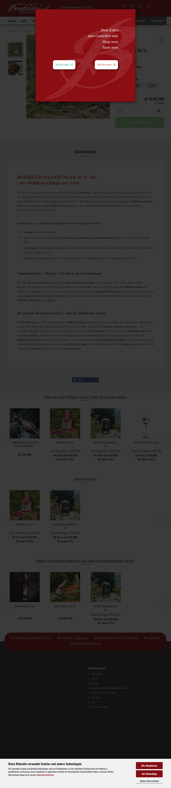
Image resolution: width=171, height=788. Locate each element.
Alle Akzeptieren (149, 765)
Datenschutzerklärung (45, 774)
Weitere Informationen (149, 781)
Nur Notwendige (149, 773)
